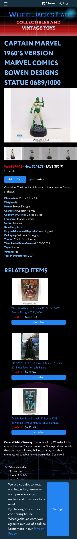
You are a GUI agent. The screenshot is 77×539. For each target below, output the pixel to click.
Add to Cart (15, 179)
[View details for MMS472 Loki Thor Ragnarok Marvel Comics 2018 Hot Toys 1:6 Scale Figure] (38, 354)
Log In (65, 3)
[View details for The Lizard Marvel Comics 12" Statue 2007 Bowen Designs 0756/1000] (38, 299)
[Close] (58, 509)
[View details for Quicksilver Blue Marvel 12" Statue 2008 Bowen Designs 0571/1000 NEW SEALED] (38, 409)
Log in (30, 179)
